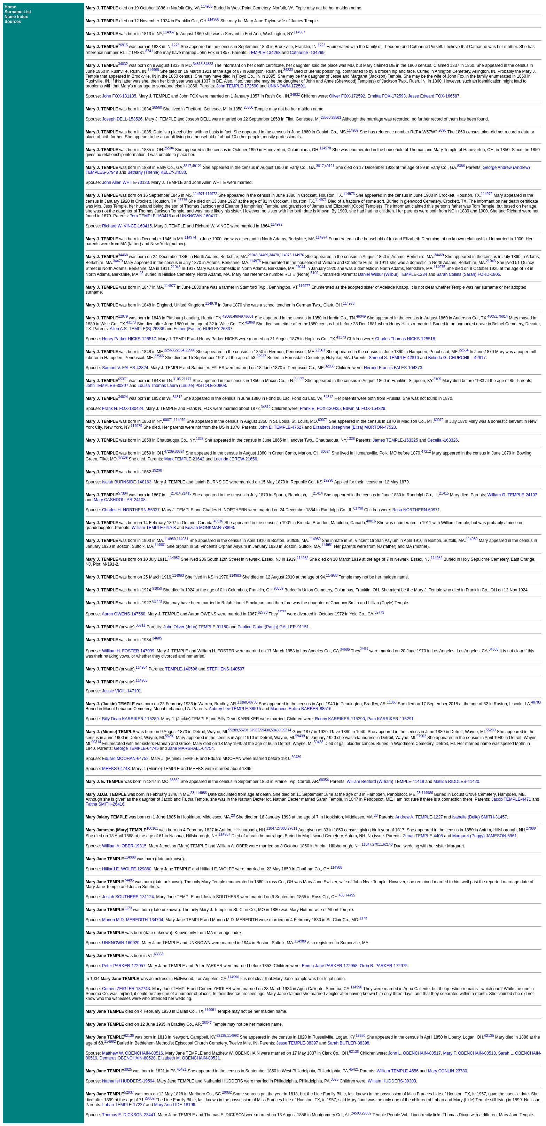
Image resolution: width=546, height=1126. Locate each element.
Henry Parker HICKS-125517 (129, 338)
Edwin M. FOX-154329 (364, 408)
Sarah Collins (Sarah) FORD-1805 (468, 274)
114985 (141, 680)
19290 (157, 470)
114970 (325, 148)
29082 (227, 1092)
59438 (265, 730)
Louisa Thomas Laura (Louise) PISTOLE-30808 (182, 385)
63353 (159, 954)
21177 (187, 379)
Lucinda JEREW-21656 (235, 459)
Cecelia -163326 (442, 440)
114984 (141, 667)
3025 (128, 1069)
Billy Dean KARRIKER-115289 (130, 718)
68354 (324, 780)
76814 (503, 316)
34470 (274, 255)
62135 (221, 1036)
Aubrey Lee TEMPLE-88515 (235, 708)
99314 (286, 730)
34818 (198, 64)
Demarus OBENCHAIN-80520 (128, 1058)
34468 (123, 255)
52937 (129, 1092)
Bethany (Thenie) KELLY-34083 (156, 172)
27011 (292, 828)
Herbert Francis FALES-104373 (393, 367)
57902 (254, 730)
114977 (170, 286)
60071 (168, 420)
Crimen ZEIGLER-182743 (126, 988)
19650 (361, 1036)
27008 (282, 828)
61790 (358, 508)
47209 (169, 451)
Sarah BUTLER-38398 (348, 1043)
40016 (218, 521)
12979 (123, 316)
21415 (187, 493)
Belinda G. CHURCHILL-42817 (457, 357)
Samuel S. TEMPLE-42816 (394, 357)
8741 (149, 51)
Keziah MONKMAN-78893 (209, 527)
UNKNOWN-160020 (120, 942)
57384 (123, 493)
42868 (227, 316)
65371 (123, 379)
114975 (285, 255)
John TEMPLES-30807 (107, 385)
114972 (211, 194)
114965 (206, 6)
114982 (174, 558)
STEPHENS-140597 (225, 669)
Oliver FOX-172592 (347, 96)
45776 (182, 200)
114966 (213, 19)
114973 (349, 194)
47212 (426, 451)
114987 (224, 834)
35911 (141, 625)
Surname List (18, 11)
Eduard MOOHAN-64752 (125, 758)
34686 (345, 650)
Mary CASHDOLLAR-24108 (120, 499)
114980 (170, 539)
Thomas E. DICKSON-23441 (128, 1114)
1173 (128, 908)
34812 (177, 397)
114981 (182, 539)
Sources (13, 21)
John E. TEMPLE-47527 (281, 427)
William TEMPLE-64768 (154, 527)
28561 (336, 117)
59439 (276, 730)
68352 (174, 780)
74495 (129, 880)
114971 (198, 194)
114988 (130, 857)
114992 (233, 1036)
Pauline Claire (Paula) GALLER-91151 (273, 626)
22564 (180, 350)
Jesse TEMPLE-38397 (297, 1043)
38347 (207, 1023)
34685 (157, 638)
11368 (242, 702)
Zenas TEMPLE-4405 (423, 835)
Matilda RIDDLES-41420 (456, 781)
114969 (352, 130)
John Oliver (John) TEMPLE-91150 (195, 626)
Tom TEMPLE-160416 (150, 215)
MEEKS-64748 (116, 768)
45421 (182, 1069)
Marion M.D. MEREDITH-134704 (132, 919)
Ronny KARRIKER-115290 (340, 718)
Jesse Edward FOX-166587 (433, 96)
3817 (187, 166)
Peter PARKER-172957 (124, 965)
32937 (261, 356)
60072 (439, 420)
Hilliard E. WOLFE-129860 (126, 869)
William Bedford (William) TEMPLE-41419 (385, 781)
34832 (123, 64)
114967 (168, 32)
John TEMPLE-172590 (237, 86)
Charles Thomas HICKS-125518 (405, 338)
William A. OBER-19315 (124, 846)
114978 (211, 303)
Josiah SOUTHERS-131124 (128, 896)
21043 (491, 261)
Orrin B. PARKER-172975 (383, 965)
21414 (176, 493)
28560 (157, 107)
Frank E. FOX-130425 (320, 408)
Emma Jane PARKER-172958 (330, 965)
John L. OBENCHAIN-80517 (414, 1053)
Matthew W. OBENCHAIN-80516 (132, 1053)
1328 (199, 439)
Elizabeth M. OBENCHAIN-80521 (189, 1058)
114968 (153, 70)
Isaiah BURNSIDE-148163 (126, 482)
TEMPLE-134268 (265, 52)
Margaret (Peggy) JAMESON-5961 (484, 835)
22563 (169, 350)
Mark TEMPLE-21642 (184, 459)
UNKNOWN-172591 (286, 86)
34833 (208, 64)
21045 (253, 255)
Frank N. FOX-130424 (122, 408)
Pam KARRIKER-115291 (390, 718)
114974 (190, 237)
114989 (300, 941)
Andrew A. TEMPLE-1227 (419, 817)
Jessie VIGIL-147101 (121, 691)
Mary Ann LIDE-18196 (174, 1104)
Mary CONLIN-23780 (447, 1071)
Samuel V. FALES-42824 (125, 367)
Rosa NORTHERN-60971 (416, 509)
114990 (233, 977)
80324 (180, 451)
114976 (298, 255)
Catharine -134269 (307, 52)
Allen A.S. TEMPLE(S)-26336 (137, 328)
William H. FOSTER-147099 (128, 651)
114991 (210, 1010)
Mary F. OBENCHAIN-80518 (469, 1053)
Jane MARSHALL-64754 (190, 748)
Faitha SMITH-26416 (105, 804)
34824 (123, 397)
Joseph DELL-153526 (122, 119)
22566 (190, 350)
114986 (200, 793)
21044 (300, 267)
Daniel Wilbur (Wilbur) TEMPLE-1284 (392, 274)
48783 (253, 702)
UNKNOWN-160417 (199, 215)
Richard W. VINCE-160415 (127, 226)
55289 (233, 730)
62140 (388, 844)
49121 (197, 166)
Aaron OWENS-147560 (124, 614)
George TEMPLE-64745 (136, 748)
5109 (314, 273)
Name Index (16, 16)
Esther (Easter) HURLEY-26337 (202, 328)
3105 (177, 379)
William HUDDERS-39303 (392, 1081)
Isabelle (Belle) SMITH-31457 (479, 817)
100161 (152, 828)
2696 (442, 130)
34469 (263, 255)
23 (141, 273)
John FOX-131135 (119, 96)
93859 (157, 588)
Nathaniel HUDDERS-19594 (128, 1081)
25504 (169, 148)
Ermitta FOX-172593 (386, 96)
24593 (356, 1113)
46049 (238, 316)
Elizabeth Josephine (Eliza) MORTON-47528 (354, 427)
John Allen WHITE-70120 (125, 182)
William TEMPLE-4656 (397, 1071)
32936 (330, 366)
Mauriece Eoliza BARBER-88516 (300, 708)
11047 (271, 828)
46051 (249, 316)
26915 (123, 45)
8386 (461, 166)
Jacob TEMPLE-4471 (511, 799)
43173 (131, 322)
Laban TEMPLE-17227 (123, 1104)
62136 (129, 1036)
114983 (178, 575)
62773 (157, 601)
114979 (179, 420)
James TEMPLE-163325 (395, 440)
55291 (244, 730)
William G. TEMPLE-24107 (512, 494)
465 (342, 895)
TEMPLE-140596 (181, 669)
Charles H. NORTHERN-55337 (130, 509)
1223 (175, 45)
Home (10, 7)
